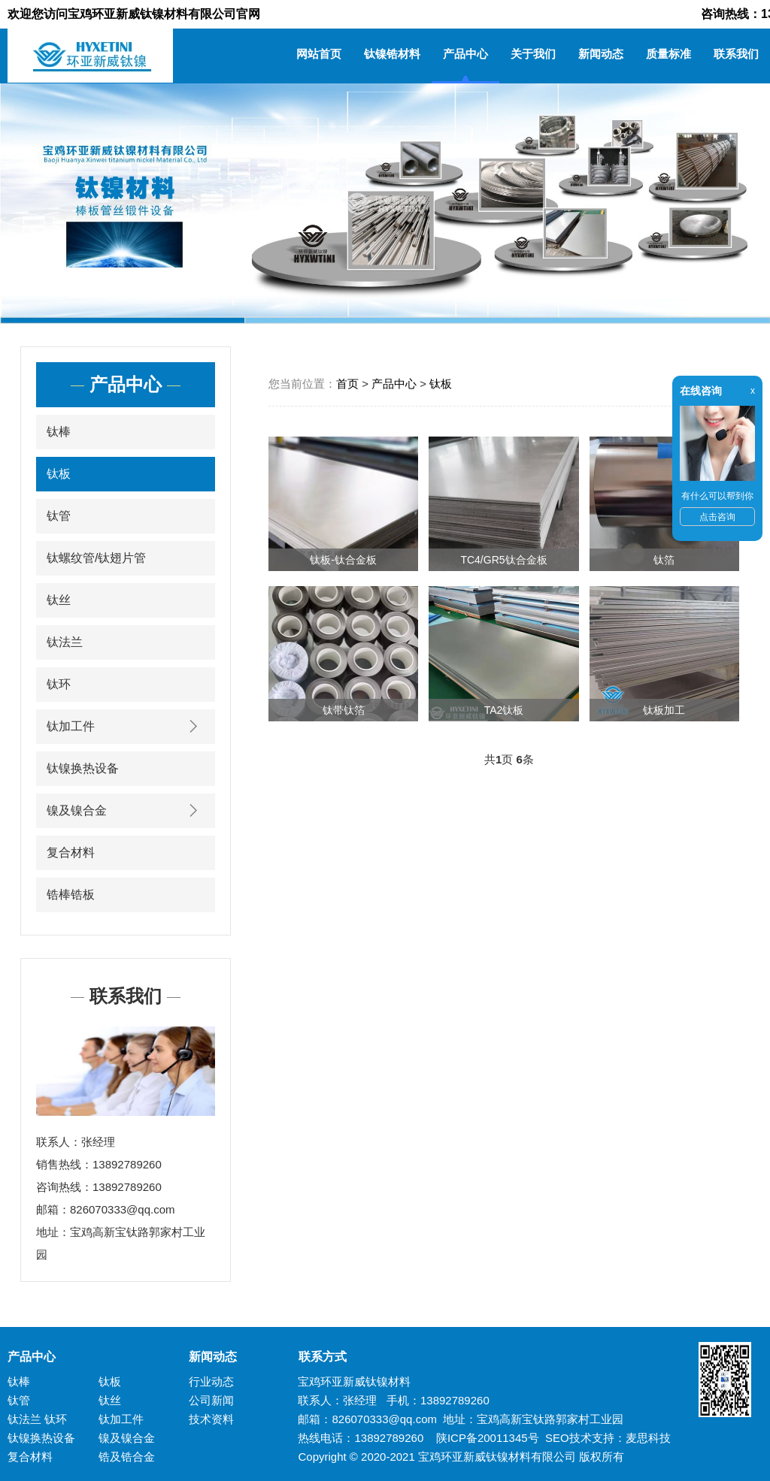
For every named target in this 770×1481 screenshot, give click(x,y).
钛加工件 (126, 726)
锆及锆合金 (127, 1456)
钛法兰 (65, 642)
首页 (347, 383)
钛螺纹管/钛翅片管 (96, 558)
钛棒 (59, 431)
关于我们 (533, 53)
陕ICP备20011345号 (487, 1437)
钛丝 (59, 600)
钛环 (59, 684)
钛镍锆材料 (392, 53)
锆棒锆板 (71, 894)
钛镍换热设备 (83, 768)
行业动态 (211, 1381)
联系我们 (736, 53)
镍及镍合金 (126, 810)
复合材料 (71, 852)
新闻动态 (600, 53)
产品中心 (465, 53)
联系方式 (316, 1356)
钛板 (59, 473)
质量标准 (668, 53)
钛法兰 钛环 (37, 1419)
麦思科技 (648, 1437)
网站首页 (318, 53)
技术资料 (211, 1419)
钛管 (59, 515)
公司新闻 (211, 1400)
